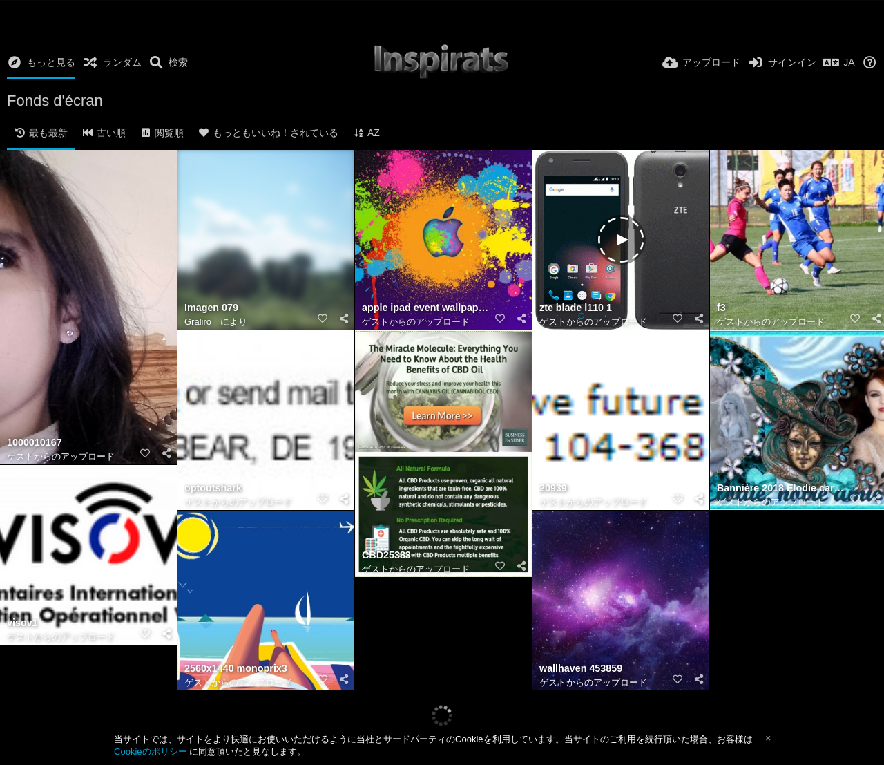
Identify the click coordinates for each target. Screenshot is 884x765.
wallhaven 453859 (580, 668)
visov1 (22, 623)
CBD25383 (386, 555)
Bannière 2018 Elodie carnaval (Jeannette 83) (781, 488)
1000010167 (34, 442)
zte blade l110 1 (575, 308)
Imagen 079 (211, 308)
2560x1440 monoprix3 (235, 668)
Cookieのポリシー (150, 751)
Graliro (197, 322)
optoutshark (213, 488)
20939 (553, 488)
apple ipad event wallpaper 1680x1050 (426, 308)
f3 (721, 308)
